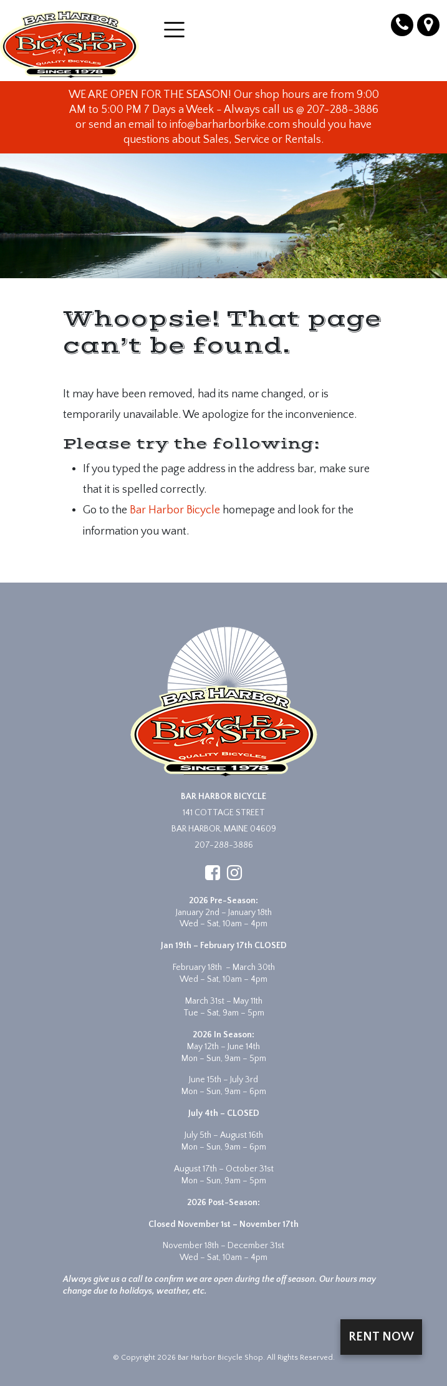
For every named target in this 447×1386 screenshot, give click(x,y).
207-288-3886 (224, 845)
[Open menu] (174, 29)
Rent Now (381, 1337)
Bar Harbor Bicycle (175, 510)
